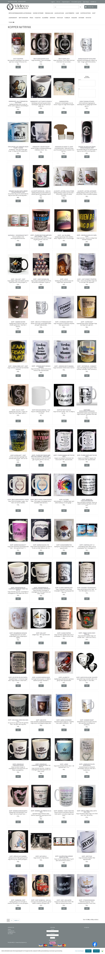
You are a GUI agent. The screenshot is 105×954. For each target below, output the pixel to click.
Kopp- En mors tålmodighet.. (86, 587)
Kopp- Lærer (64, 764)
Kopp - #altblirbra (64, 235)
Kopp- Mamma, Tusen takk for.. (64, 811)
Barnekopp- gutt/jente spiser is (41, 101)
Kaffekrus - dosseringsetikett (18, 235)
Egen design (86, 1)
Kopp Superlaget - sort (18, 455)
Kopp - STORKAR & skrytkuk (64, 322)
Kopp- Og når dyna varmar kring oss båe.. (64, 857)
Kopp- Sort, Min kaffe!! (64, 900)
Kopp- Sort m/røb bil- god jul (41, 900)
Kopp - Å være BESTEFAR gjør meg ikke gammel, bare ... (41, 236)
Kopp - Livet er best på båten (86, 279)
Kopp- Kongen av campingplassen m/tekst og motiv (41, 765)
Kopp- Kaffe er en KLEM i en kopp (86, 677)
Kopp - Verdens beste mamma (64, 366)
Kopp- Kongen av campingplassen (18, 765)
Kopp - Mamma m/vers (18, 322)
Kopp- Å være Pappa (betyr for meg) (87, 456)
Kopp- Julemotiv (64, 677)
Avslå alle (88, 950)
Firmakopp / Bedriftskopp (41, 146)
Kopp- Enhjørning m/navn (18, 633)
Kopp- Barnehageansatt (18, 545)
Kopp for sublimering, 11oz (41, 410)
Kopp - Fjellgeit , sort (18, 279)
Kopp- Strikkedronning (87, 900)
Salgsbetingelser (66, 1)
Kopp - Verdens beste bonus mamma (41, 366)
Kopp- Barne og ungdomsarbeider (87, 500)
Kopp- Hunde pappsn (64, 633)
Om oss (58, 1)
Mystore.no (24, 942)
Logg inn (53, 1)
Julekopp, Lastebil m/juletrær (64, 191)
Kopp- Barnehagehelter (41, 545)
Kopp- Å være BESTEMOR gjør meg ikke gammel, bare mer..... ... (41, 456)
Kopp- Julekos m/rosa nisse (41, 677)
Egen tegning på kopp (87, 101)
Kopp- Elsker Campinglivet (64, 587)
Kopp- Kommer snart (87, 720)
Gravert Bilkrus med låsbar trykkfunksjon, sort (18, 191)
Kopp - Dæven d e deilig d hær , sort (87, 236)
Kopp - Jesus (64, 279)
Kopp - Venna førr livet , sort (18, 366)
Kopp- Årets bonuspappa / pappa (18, 499)
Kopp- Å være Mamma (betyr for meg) (64, 456)
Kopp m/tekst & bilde (64, 410)
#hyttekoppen (18, 58)
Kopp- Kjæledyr (41, 720)
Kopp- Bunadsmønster (64, 545)
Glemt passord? (52, 940)
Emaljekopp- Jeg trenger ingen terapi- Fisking (18, 147)
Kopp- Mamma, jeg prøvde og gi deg (41, 811)
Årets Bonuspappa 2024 (41, 58)
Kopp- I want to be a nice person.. (87, 633)
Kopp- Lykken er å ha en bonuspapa (87, 765)
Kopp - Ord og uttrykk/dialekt (41, 322)
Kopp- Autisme (64, 499)
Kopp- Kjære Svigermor (64, 720)
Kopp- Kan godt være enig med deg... (18, 720)
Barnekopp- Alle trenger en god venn (18, 102)
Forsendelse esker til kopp (64, 146)
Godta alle (96, 950)
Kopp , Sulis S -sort (18, 410)
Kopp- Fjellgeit (41, 633)
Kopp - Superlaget (87, 322)
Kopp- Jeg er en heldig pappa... (18, 677)
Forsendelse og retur (76, 1)
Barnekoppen (63, 101)
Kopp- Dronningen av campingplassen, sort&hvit (41, 588)
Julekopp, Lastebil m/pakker (87, 191)
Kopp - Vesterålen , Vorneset (86, 366)
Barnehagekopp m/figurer (87, 58)
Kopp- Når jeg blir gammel (18, 856)
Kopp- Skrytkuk (87, 856)
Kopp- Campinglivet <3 (87, 545)
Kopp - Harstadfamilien (41, 279)
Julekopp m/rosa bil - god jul (41, 191)
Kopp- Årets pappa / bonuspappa (41, 499)
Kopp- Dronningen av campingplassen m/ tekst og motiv (18, 589)
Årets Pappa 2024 (63, 58)
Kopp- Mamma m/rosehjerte (18, 811)
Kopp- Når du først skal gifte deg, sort (87, 811)
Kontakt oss (93, 1)
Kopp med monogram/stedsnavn (87, 410)
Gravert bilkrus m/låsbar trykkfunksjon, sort (86, 147)
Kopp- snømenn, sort (18, 900)
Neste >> (16, 920)
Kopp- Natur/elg (41, 856)
